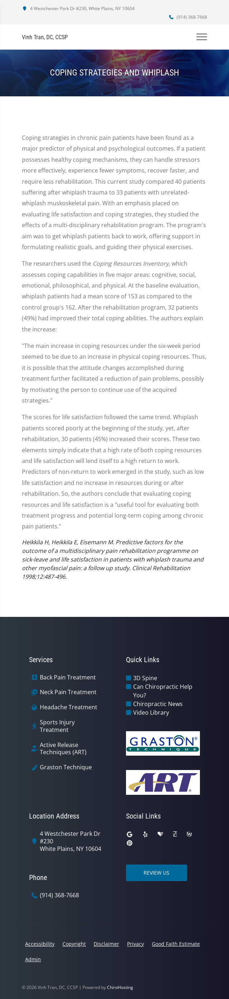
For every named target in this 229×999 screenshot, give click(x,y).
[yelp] (145, 834)
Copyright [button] (74, 943)
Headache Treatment (68, 707)
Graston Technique (66, 767)
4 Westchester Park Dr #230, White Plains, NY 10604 (78, 8)
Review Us (156, 872)
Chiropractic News (158, 704)
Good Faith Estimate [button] (176, 943)
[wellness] (189, 834)
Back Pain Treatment (68, 677)
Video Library (151, 712)
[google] (129, 834)
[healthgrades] (160, 834)
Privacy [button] (135, 943)
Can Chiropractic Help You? (162, 691)
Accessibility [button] (40, 943)
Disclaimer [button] (106, 943)
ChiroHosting (120, 987)
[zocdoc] (175, 834)
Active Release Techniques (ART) (63, 748)
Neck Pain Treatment (68, 692)
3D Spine (145, 678)
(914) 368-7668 (187, 17)
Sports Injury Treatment (57, 726)
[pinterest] (129, 843)
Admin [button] (33, 959)
